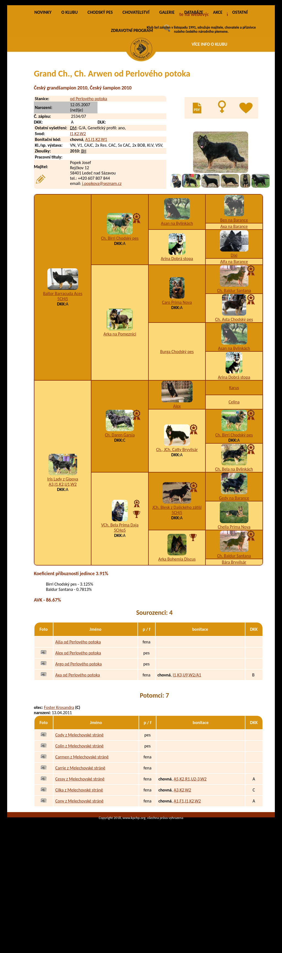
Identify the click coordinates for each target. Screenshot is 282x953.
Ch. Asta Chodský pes (234, 383)
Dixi (234, 319)
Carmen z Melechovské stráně (82, 820)
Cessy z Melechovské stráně (80, 842)
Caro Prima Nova (177, 366)
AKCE (217, 76)
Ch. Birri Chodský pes (120, 302)
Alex (177, 470)
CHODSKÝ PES (100, 76)
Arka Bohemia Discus (177, 623)
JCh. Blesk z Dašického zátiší (177, 571)
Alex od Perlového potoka (78, 716)
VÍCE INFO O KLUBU (209, 44)
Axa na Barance (234, 290)
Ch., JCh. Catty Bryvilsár (177, 513)
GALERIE (167, 76)
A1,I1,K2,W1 (96, 203)
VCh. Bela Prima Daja (120, 588)
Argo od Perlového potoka (78, 727)
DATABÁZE (193, 76)
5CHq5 (120, 594)
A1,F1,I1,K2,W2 (187, 864)
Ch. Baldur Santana (234, 354)
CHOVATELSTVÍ (136, 76)
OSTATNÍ (240, 76)
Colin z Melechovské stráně (79, 809)
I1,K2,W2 (78, 197)
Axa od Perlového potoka (77, 738)
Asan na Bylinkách (177, 287)
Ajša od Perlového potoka (78, 705)
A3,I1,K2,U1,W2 (63, 548)
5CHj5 (62, 362)
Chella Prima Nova (234, 590)
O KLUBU (69, 76)
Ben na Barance (234, 283)
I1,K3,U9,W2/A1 (187, 738)
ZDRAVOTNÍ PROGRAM (132, 94)
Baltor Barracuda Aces (62, 357)
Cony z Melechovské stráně (79, 864)
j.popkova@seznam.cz (102, 247)
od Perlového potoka (88, 162)
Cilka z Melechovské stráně (79, 853)
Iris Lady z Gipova (62, 542)
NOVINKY (42, 76)
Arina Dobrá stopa (177, 322)
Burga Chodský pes (177, 415)
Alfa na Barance (234, 325)
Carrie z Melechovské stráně (80, 831)
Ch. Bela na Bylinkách (234, 533)
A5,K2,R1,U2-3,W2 (190, 842)
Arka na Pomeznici (120, 397)
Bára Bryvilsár (234, 626)
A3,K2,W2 (182, 853)
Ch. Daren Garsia (120, 498)
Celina (234, 465)
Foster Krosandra (59, 771)
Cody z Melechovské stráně (79, 798)
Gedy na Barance (234, 561)
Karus (234, 451)
